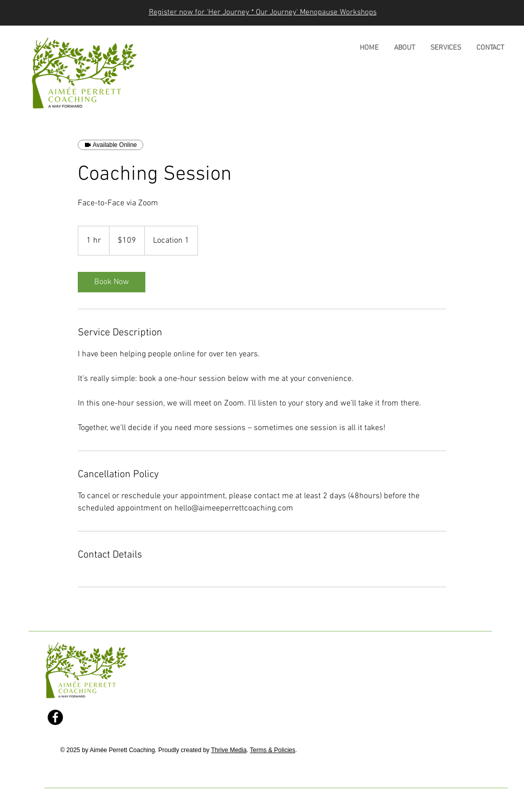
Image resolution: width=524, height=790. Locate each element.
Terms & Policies (272, 750)
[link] (111, 282)
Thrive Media (228, 750)
